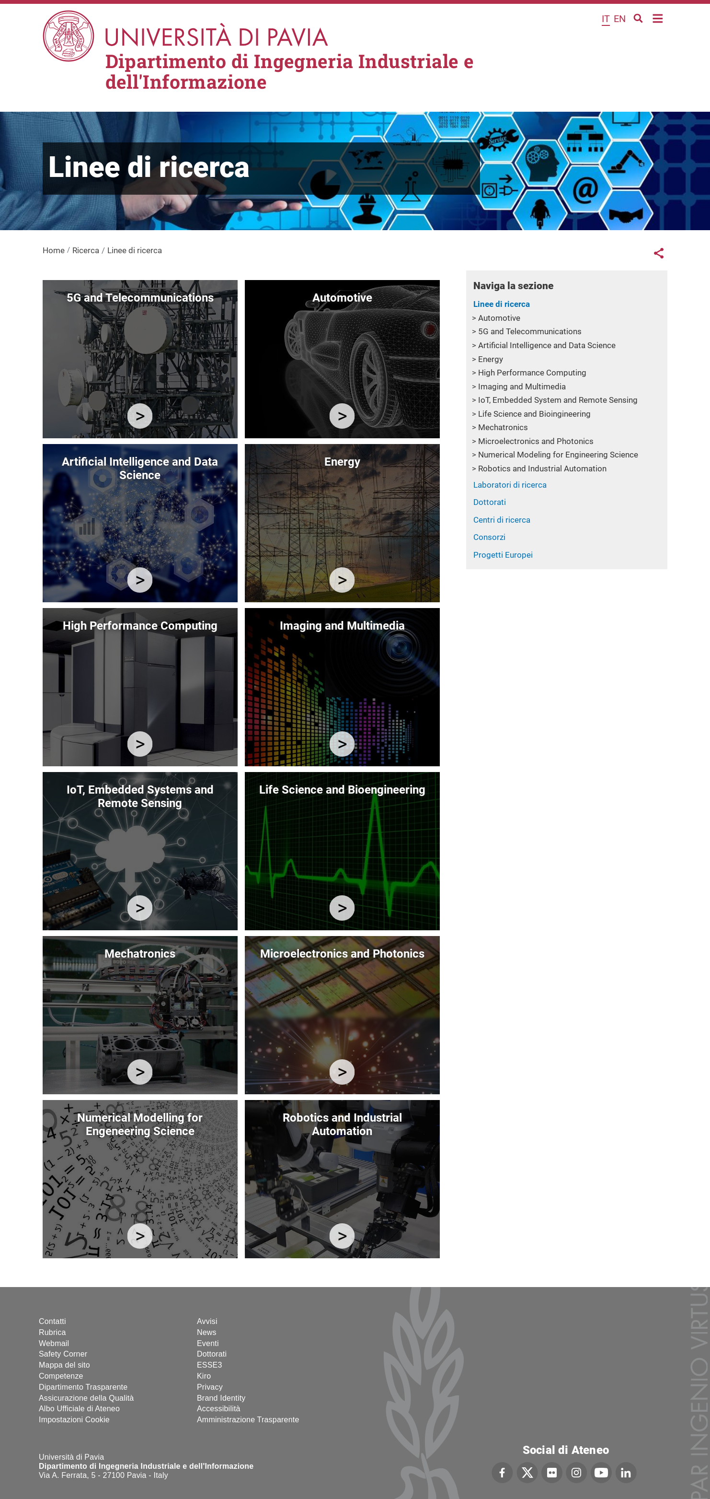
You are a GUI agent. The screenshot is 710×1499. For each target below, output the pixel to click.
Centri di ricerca (501, 520)
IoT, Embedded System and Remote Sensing (558, 400)
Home (658, 17)
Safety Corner (63, 1354)
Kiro (204, 1376)
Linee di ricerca (501, 304)
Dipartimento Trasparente (83, 1387)
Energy (490, 359)
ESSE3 (209, 1365)
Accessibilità (218, 1409)
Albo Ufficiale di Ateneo (79, 1409)
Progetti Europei (503, 555)
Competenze (61, 1376)
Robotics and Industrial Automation (542, 468)
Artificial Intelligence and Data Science (547, 345)
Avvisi (207, 1321)
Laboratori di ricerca (510, 485)
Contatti (52, 1321)
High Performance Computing (532, 372)
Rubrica (52, 1332)
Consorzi (489, 537)
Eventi (208, 1343)
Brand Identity (221, 1398)
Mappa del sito (64, 1365)
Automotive (499, 318)
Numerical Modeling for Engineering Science (558, 454)
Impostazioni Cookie (74, 1420)
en (620, 18)
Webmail (54, 1343)
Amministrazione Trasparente (248, 1420)
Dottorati (489, 502)
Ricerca (85, 250)
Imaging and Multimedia (522, 386)
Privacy (210, 1387)
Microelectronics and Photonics (536, 441)
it (606, 18)
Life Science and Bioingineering (534, 414)
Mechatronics (503, 427)
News (207, 1332)
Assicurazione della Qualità (86, 1398)
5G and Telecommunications (530, 331)
